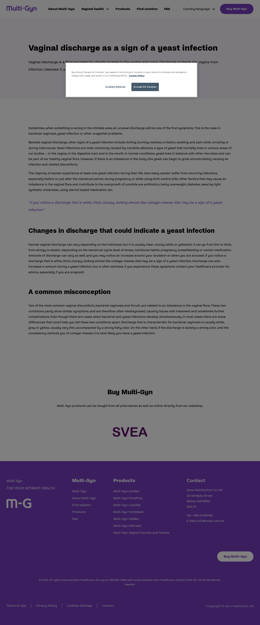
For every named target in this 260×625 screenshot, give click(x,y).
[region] (131, 79)
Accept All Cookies (145, 87)
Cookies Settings (115, 86)
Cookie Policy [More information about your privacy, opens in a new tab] (136, 75)
